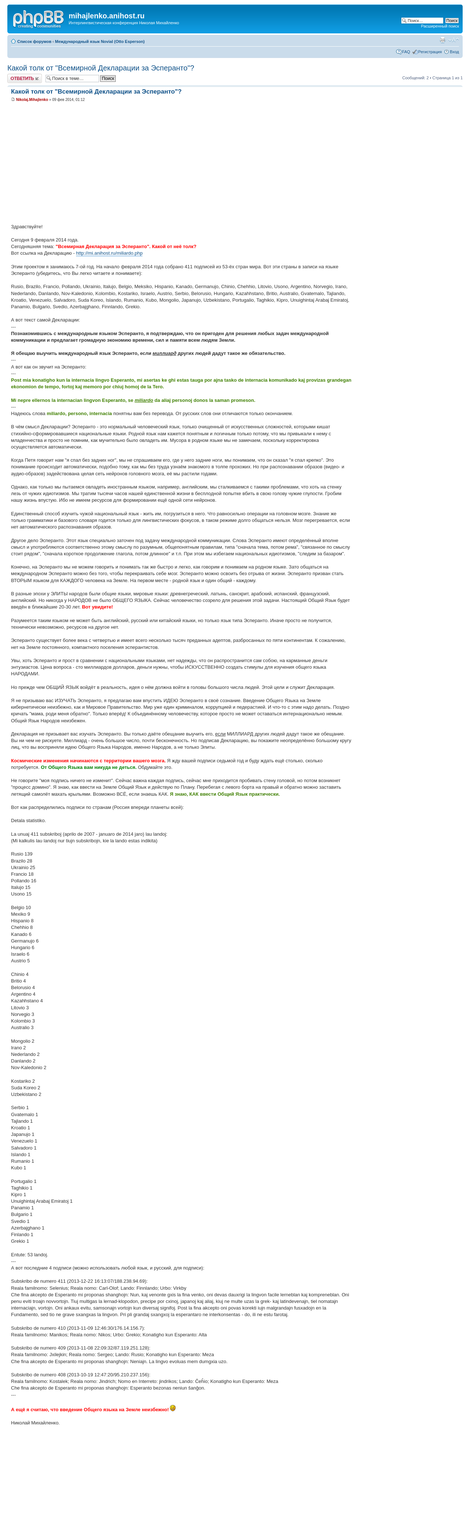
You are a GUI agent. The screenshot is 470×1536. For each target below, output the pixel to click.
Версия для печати (442, 40)
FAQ (406, 52)
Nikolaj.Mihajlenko (32, 100)
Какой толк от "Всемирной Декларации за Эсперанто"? (100, 68)
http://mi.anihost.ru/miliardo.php (109, 253)
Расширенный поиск (440, 26)
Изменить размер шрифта (453, 40)
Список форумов (34, 41)
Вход (454, 52)
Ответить (24, 78)
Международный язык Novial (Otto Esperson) (100, 41)
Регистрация (430, 52)
